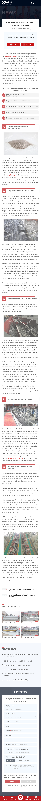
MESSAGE (28, 44)
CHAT (13, 44)
